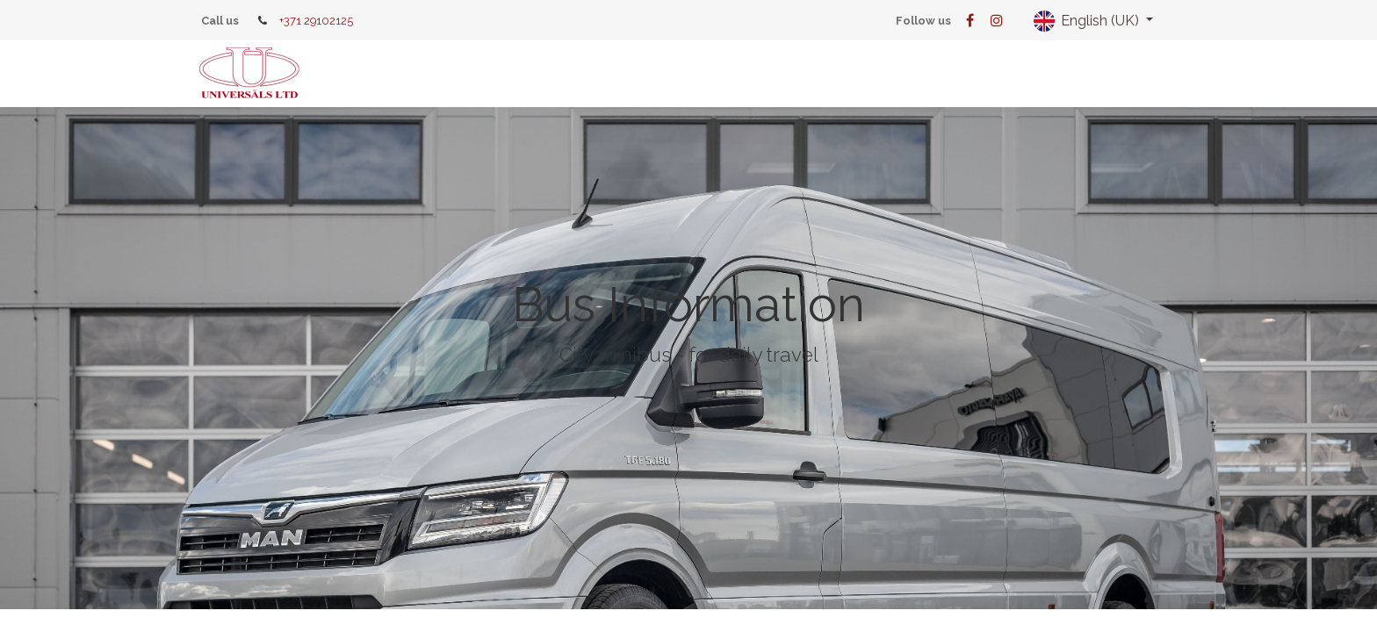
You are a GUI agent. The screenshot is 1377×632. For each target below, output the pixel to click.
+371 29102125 (316, 20)
